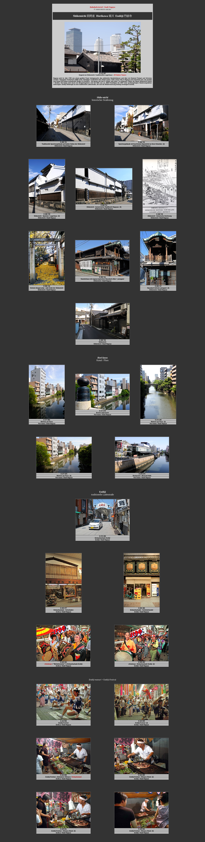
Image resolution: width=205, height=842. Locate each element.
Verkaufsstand (76, 777)
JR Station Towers (120, 75)
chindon (48, 664)
